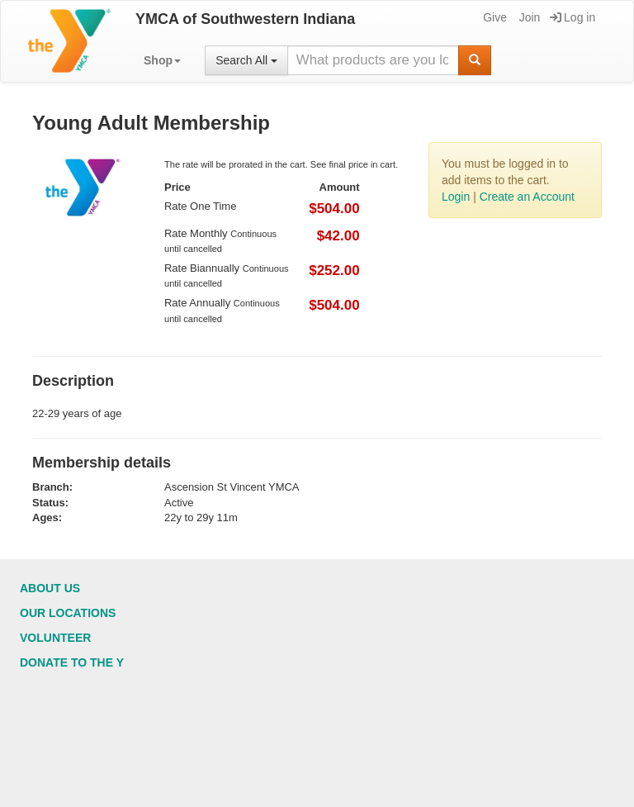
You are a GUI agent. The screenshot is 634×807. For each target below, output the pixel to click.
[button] (162, 60)
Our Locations (68, 612)
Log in (572, 17)
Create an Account (527, 196)
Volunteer (55, 637)
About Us (50, 588)
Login (456, 196)
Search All (246, 60)
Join (529, 17)
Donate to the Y (72, 662)
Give (493, 17)
